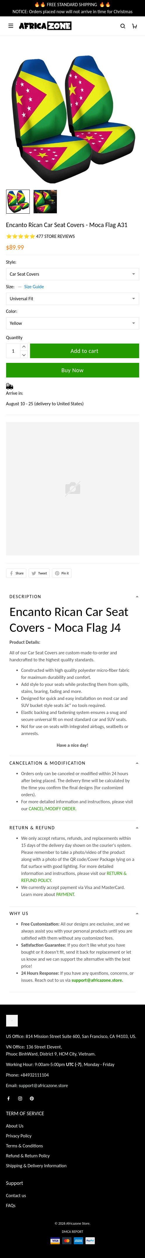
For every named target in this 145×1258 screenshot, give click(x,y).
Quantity (14, 337)
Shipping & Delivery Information (36, 1165)
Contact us (16, 1195)
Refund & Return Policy (28, 1156)
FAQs (11, 1205)
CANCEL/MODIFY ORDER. (53, 808)
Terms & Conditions (24, 1146)
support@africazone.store (96, 980)
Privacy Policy (19, 1136)
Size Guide (34, 286)
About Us (15, 1126)
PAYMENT (65, 894)
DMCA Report (72, 1232)
